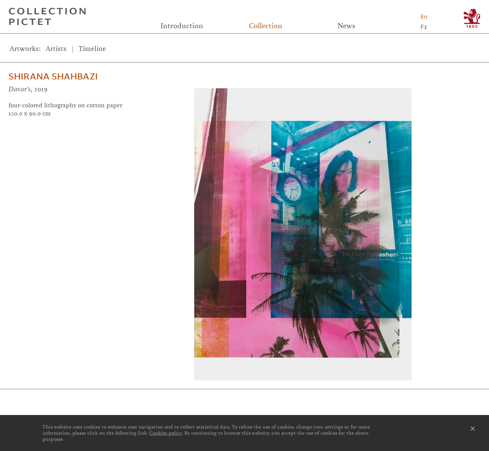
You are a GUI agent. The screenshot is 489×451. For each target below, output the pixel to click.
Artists (56, 48)
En (423, 16)
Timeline (92, 48)
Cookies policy (165, 433)
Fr (423, 27)
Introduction (182, 26)
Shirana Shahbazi (53, 76)
